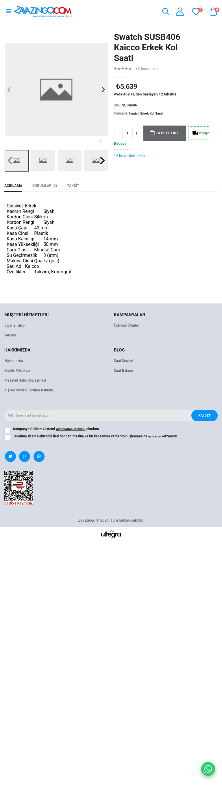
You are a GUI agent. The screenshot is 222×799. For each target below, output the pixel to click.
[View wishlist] (196, 12)
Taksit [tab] (75, 186)
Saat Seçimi (124, 361)
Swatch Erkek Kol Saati (146, 113)
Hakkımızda (14, 361)
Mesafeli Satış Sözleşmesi (26, 381)
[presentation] (9, 89)
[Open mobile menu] (8, 11)
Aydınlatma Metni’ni (71, 430)
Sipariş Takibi (15, 326)
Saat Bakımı (124, 371)
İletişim (10, 336)
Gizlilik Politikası (18, 371)
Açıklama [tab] (13, 186)
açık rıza (154, 437)
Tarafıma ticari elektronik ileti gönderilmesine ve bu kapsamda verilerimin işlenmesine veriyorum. (96, 437)
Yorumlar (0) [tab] (46, 186)
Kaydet (203, 416)
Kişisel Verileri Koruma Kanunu (30, 391)
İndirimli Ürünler (127, 326)
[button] (165, 12)
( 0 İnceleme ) (147, 69)
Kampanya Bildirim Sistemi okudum (57, 429)
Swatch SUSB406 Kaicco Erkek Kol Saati (147, 47)
